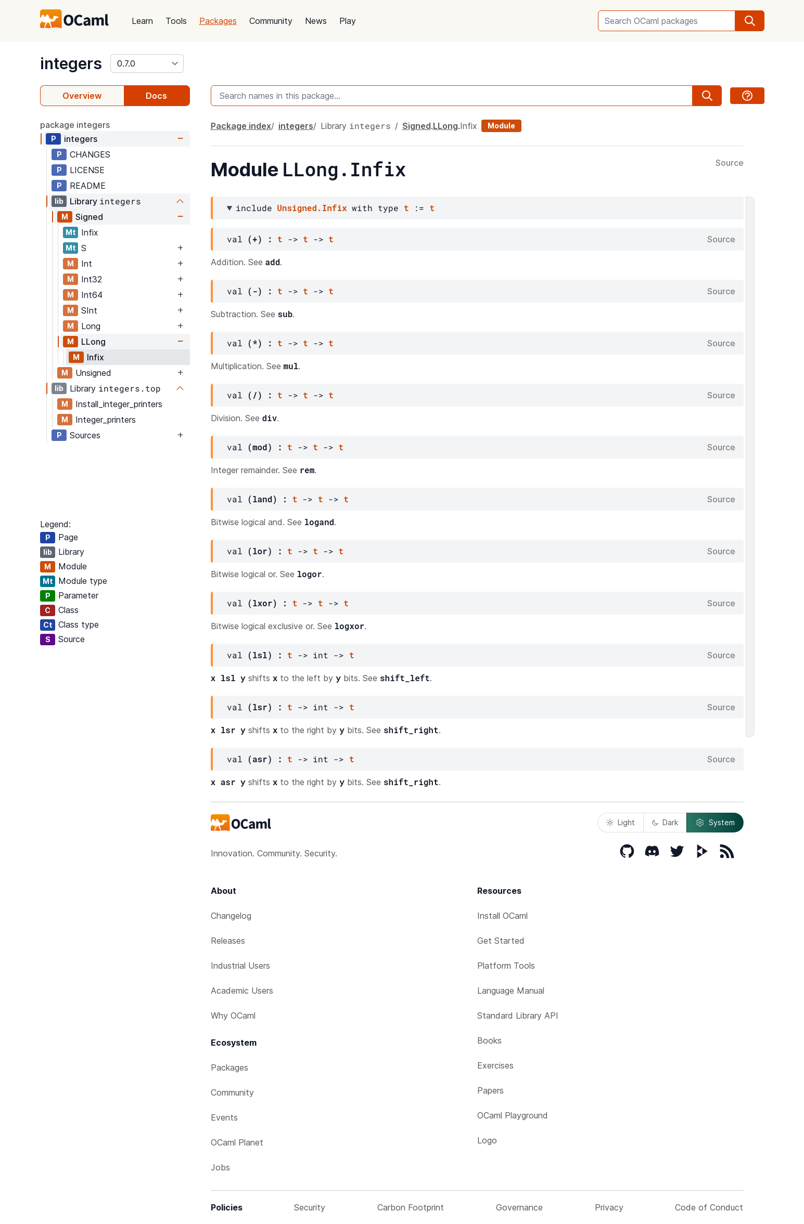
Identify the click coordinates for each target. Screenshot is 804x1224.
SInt (89, 310)
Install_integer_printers (118, 404)
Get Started (501, 940)
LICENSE (87, 170)
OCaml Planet (237, 1142)
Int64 (92, 295)
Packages (218, 21)
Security (309, 1207)
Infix (89, 232)
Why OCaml (233, 1015)
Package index (241, 126)
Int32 (91, 279)
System (715, 822)
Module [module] (501, 125)
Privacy (609, 1207)
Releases (228, 940)
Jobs (220, 1167)
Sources (85, 435)
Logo (487, 1140)
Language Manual (510, 990)
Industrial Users (240, 965)
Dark (665, 822)
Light (620, 822)
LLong (93, 341)
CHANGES (90, 154)
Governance (519, 1207)
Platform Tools (506, 965)
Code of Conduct (709, 1207)
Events (224, 1117)
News (316, 21)
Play (347, 21)
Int (86, 263)
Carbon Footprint (410, 1207)
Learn (142, 21)
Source (730, 163)
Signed (89, 217)
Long (90, 326)
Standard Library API (517, 1015)
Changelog (231, 915)
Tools (176, 21)
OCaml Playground (512, 1115)
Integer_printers (105, 419)
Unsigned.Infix (312, 207)
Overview (81, 95)
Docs (156, 95)
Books (489, 1040)
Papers (490, 1090)
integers (71, 63)
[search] (749, 20)
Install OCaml (502, 915)
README (88, 185)
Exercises (495, 1065)
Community (270, 21)
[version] (147, 63)
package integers (75, 125)
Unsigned (93, 373)
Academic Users (242, 990)
